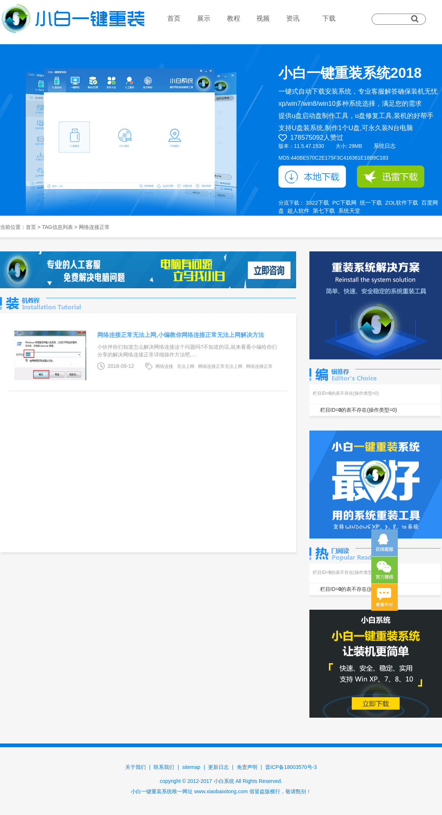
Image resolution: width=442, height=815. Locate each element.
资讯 (292, 18)
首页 (173, 18)
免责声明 (247, 767)
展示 (203, 18)
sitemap (191, 767)
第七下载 (324, 211)
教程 (233, 18)
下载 (329, 18)
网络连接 (164, 366)
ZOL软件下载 (401, 202)
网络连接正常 (259, 366)
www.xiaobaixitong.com (221, 791)
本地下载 (312, 177)
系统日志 (384, 146)
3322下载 (317, 202)
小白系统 (224, 781)
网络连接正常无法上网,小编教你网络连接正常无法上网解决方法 (180, 335)
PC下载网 (344, 202)
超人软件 (298, 211)
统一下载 (371, 202)
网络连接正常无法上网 (220, 366)
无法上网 (185, 366)
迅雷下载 (390, 177)
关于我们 (135, 767)
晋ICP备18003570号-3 (291, 767)
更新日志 (218, 767)
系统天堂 (349, 211)
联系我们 (164, 767)
